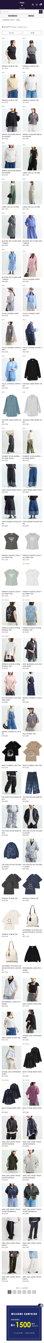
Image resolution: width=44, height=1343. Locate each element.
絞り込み (11, 33)
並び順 (32, 33)
